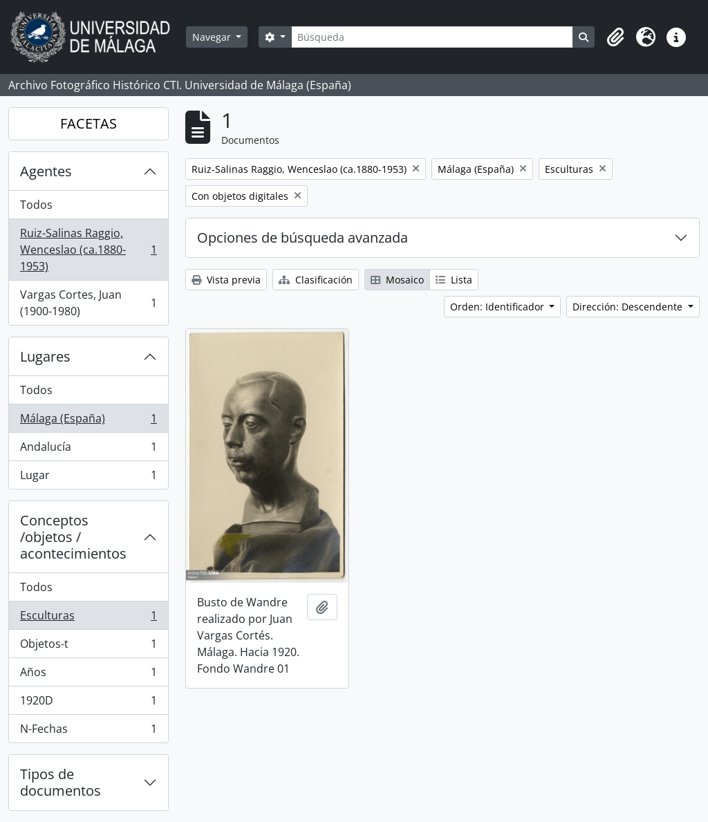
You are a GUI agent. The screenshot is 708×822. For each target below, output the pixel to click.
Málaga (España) (88, 421)
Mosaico (397, 279)
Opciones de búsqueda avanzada (302, 237)
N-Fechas (88, 731)
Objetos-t (88, 646)
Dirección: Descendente (628, 306)
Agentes (46, 171)
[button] (615, 37)
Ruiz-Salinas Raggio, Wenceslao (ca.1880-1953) (88, 249)
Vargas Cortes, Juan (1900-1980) (88, 303)
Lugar (88, 478)
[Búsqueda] (432, 37)
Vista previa (226, 279)
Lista (454, 279)
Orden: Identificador (498, 306)
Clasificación (316, 279)
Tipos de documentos (60, 782)
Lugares (45, 356)
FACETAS (88, 123)
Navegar (213, 37)
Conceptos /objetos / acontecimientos (73, 537)
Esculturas (88, 618)
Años (88, 675)
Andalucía (88, 449)
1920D (88, 703)
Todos (36, 204)
